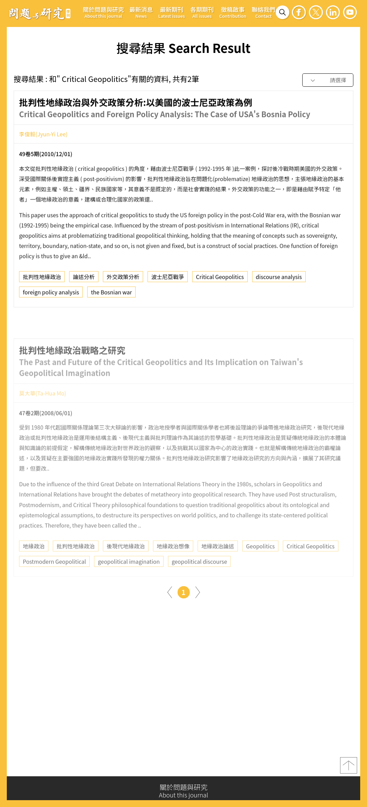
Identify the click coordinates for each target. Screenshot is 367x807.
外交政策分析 (123, 279)
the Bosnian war (111, 295)
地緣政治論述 (217, 561)
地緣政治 (34, 561)
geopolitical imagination (128, 577)
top (348, 769)
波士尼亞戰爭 (167, 279)
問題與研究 (40, 13)
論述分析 (84, 279)
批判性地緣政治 (42, 279)
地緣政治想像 (173, 561)
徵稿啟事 (232, 12)
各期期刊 (202, 12)
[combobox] (328, 80)
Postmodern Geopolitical (54, 577)
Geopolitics (260, 561)
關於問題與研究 (103, 12)
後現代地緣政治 (126, 561)
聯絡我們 (263, 12)
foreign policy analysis (51, 295)
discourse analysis (279, 279)
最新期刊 (171, 12)
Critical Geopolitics (220, 279)
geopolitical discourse (199, 577)
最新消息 (141, 12)
